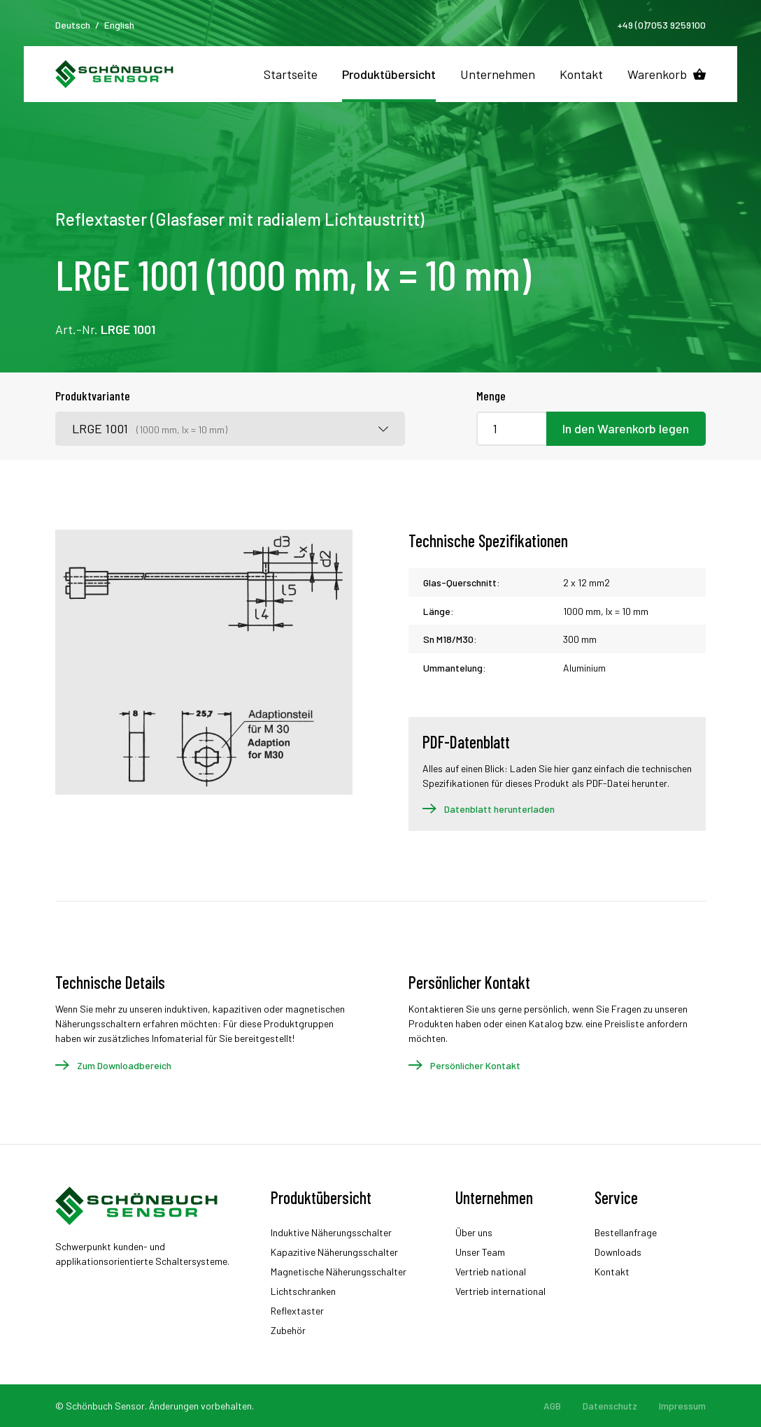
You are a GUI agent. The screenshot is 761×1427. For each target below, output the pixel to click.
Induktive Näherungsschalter (331, 1232)
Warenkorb (657, 74)
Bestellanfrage (626, 1232)
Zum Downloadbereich (124, 1065)
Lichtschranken (303, 1291)
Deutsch (72, 25)
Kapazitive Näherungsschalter (334, 1252)
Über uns (473, 1232)
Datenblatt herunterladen (499, 809)
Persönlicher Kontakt (475, 1065)
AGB (552, 1406)
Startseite (291, 74)
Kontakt (581, 74)
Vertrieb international (500, 1291)
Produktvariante (92, 395)
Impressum (682, 1406)
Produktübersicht (389, 74)
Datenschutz (610, 1406)
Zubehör (288, 1330)
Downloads (618, 1252)
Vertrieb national (490, 1271)
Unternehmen (497, 74)
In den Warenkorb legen (625, 428)
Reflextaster (297, 1311)
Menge (491, 395)
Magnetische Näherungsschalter (338, 1271)
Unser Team (480, 1252)
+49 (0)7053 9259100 (661, 25)
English (119, 25)
